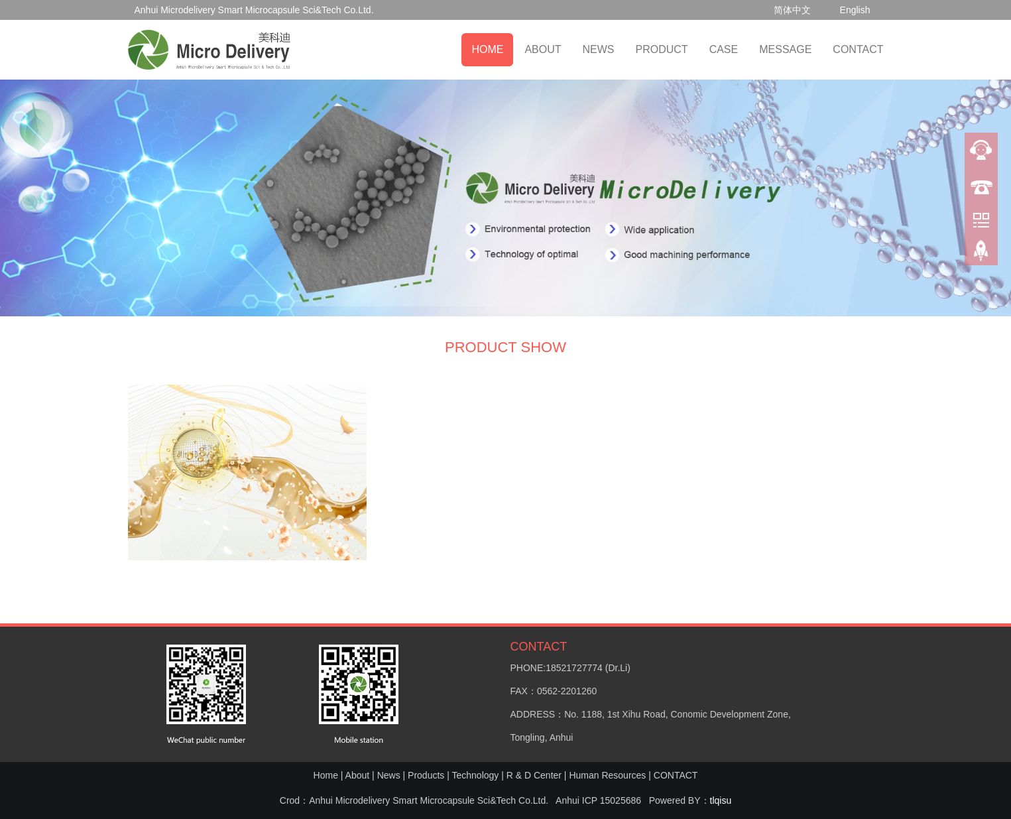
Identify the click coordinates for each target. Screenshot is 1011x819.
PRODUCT (662, 49)
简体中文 (792, 10)
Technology (475, 775)
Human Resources (607, 775)
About (357, 775)
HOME (487, 49)
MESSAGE (785, 49)
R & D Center (534, 775)
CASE (724, 49)
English (855, 10)
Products (426, 775)
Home (326, 775)
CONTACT (858, 49)
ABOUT (542, 49)
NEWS (599, 49)
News (388, 775)
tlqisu (721, 800)
